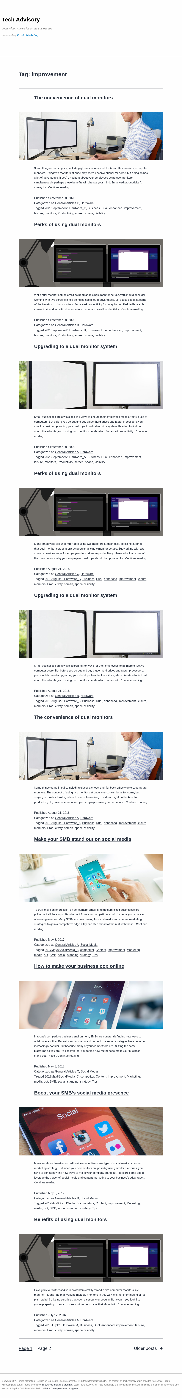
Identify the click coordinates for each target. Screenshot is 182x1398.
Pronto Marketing (27, 35)
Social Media (89, 944)
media (38, 955)
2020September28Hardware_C (65, 208)
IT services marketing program (57, 1384)
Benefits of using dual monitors (70, 1219)
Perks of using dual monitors (67, 224)
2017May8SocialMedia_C (62, 1076)
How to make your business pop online (79, 966)
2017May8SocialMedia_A (62, 950)
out (46, 955)
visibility (100, 213)
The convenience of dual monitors (73, 97)
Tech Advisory (21, 19)
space (89, 213)
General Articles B (67, 325)
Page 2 (44, 1348)
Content (101, 950)
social (61, 955)
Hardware (87, 203)
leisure (38, 213)
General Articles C (67, 203)
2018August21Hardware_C (63, 579)
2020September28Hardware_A (65, 457)
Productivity (65, 213)
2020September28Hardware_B (65, 330)
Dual (104, 208)
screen (79, 213)
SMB (53, 955)
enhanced (115, 208)
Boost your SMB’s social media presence (81, 1093)
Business (94, 208)
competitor (87, 950)
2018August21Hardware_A (63, 823)
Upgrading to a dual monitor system (75, 346)
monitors (50, 213)
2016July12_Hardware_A (61, 1325)
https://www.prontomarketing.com (61, 1388)
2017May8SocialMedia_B (62, 1203)
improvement (132, 208)
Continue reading (58, 187)
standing (73, 955)
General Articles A (67, 452)
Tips (95, 955)
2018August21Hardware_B (63, 701)
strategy (85, 955)
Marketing (133, 950)
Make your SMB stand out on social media (82, 839)
